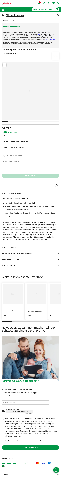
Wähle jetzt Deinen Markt (15, 15)
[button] (3, 9)
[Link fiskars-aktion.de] (50, 39)
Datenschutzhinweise (32, 441)
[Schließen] (58, 15)
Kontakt (5, 475)
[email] (25, 402)
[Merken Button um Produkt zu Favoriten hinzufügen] (57, 185)
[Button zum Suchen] (57, 9)
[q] (43, 9)
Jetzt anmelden (30, 447)
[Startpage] (6, 3)
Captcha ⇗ (28, 413)
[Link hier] (39, 34)
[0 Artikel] (30, 170)
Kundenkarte (13, 132)
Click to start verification (19, 411)
